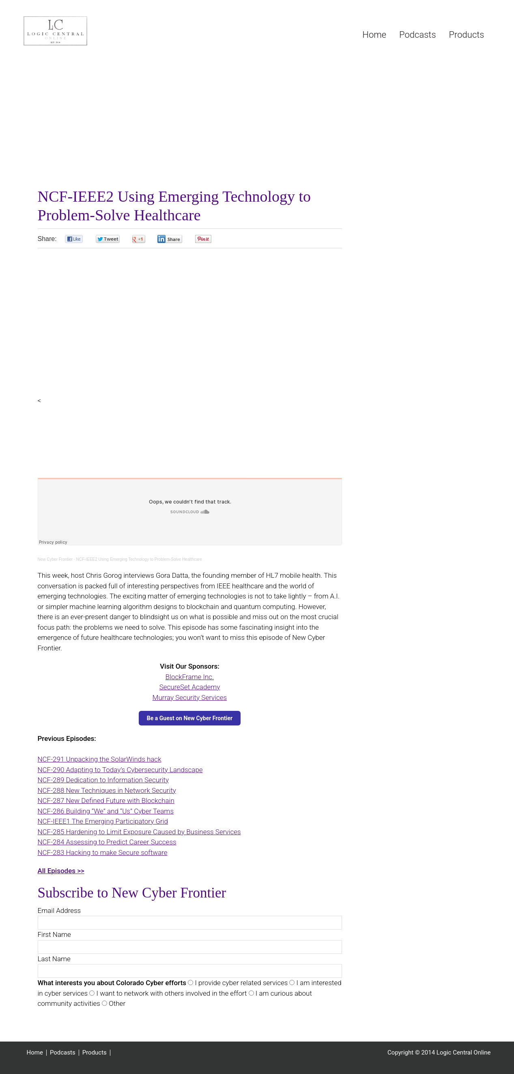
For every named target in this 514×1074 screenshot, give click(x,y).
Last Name (54, 959)
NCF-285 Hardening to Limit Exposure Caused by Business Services (139, 832)
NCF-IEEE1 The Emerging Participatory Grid (103, 821)
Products (94, 1053)
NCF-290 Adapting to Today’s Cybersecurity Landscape (120, 770)
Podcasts (62, 1053)
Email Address (59, 910)
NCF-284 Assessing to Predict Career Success (107, 842)
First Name (54, 934)
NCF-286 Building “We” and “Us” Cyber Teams (106, 811)
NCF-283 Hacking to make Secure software (103, 852)
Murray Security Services (190, 697)
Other (116, 1003)
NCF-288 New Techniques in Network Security (107, 790)
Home (35, 1053)
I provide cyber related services (240, 983)
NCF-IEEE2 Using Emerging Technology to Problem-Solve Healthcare (139, 559)
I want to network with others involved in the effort (171, 993)
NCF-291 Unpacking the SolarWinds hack (99, 759)
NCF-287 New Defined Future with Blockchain (106, 800)
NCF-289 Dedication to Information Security (103, 780)
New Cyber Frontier (55, 559)
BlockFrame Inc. (190, 677)
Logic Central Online (84, 30)
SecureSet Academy (189, 687)
